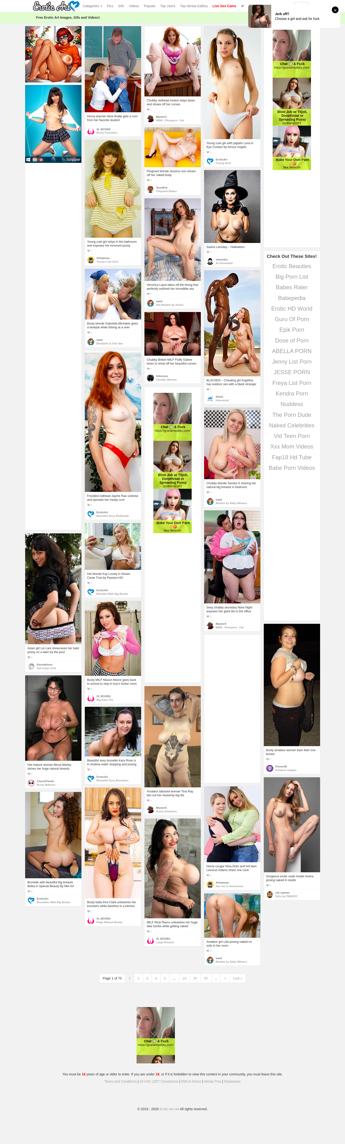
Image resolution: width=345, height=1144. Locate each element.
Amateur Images (286, 770)
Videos (134, 6)
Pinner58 (281, 766)
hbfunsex (162, 376)
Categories (92, 6)
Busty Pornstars (107, 132)
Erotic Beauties (291, 266)
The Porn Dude (291, 415)
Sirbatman (103, 258)
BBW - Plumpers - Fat (170, 120)
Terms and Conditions (120, 1081)
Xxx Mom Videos (291, 446)
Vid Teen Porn (292, 436)
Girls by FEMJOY (287, 896)
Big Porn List (292, 276)
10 (184, 978)
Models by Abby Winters (231, 503)
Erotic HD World (291, 308)
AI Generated (224, 263)
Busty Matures (46, 784)
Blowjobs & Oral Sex (110, 343)
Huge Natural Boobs (110, 922)
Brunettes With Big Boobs (53, 902)
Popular (149, 6)
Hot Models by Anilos (170, 304)
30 (206, 978)
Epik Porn (291, 329)
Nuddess (292, 404)
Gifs (121, 6)
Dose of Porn (292, 340)
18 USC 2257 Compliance (159, 1081)
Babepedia (292, 298)
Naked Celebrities (291, 425)
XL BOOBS (104, 129)
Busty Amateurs (166, 811)
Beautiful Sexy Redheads (113, 515)
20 (195, 978)
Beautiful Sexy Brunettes (113, 780)
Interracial (222, 400)
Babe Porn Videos (292, 468)
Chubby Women (166, 379)
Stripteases (232, 1081)
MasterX (161, 116)
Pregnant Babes (166, 191)
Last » (237, 978)
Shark (219, 396)
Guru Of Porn (292, 319)
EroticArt (221, 159)
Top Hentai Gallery (194, 6)
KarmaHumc (45, 664)
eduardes (222, 259)
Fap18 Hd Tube (291, 457)
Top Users (167, 6)
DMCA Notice (191, 1081)
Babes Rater (292, 287)
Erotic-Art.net (169, 1109)
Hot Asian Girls (46, 668)
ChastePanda (45, 781)
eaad (159, 301)
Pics (110, 6)
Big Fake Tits (105, 699)
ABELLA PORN (291, 351)
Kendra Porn (292, 393)
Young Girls (223, 163)
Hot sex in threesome (229, 886)
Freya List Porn (291, 383)
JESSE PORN (292, 372)
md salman (283, 892)
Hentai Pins (212, 1081)
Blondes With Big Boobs (112, 593)
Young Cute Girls (108, 261)
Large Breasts (165, 942)
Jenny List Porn (291, 361)
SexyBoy (162, 187)
